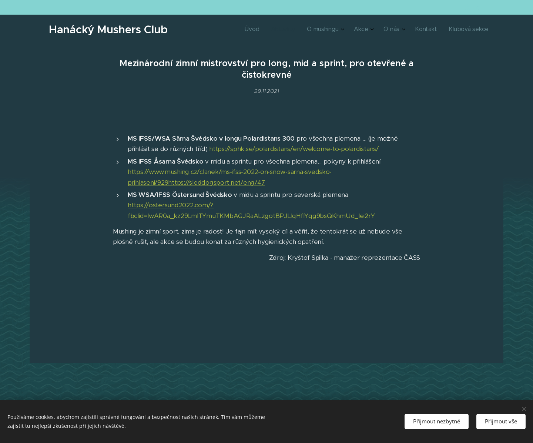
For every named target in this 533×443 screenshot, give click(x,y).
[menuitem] (408, 30)
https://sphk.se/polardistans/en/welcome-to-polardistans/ (294, 149)
